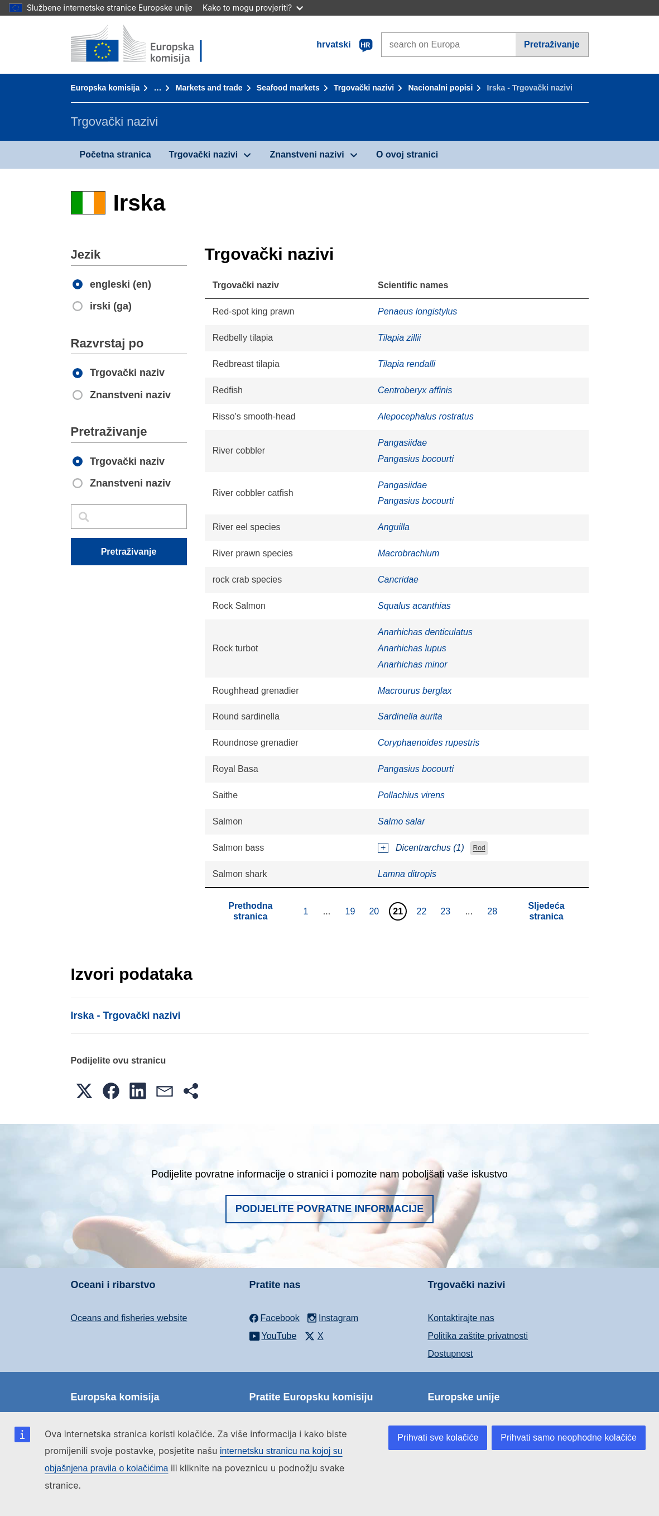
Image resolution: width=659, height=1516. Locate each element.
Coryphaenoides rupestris (428, 742)
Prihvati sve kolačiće (437, 1437)
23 (446, 911)
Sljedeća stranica (546, 911)
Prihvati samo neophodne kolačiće (569, 1437)
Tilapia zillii (399, 337)
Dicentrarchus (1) (430, 847)
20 (375, 911)
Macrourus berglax (415, 690)
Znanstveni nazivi (307, 154)
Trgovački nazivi (364, 87)
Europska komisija (105, 87)
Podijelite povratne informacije (329, 1208)
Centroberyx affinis (415, 390)
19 (351, 911)
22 (423, 911)
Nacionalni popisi (440, 87)
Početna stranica (115, 154)
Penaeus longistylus (417, 311)
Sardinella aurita (410, 716)
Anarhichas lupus (412, 648)
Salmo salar (401, 821)
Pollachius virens (411, 795)
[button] (84, 1091)
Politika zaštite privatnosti (478, 1336)
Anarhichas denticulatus (425, 632)
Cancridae (398, 579)
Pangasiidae (402, 442)
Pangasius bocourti (416, 459)
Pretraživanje (552, 44)
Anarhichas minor (413, 664)
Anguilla (394, 527)
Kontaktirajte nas (461, 1318)
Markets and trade (209, 87)
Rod (479, 848)
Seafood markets (288, 87)
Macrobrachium (408, 553)
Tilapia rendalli (406, 364)
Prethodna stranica (250, 911)
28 (493, 911)
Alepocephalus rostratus (426, 416)
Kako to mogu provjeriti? (253, 7)
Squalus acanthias (414, 606)
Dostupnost (450, 1353)
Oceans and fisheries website (129, 1318)
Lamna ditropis (407, 874)
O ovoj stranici (407, 154)
